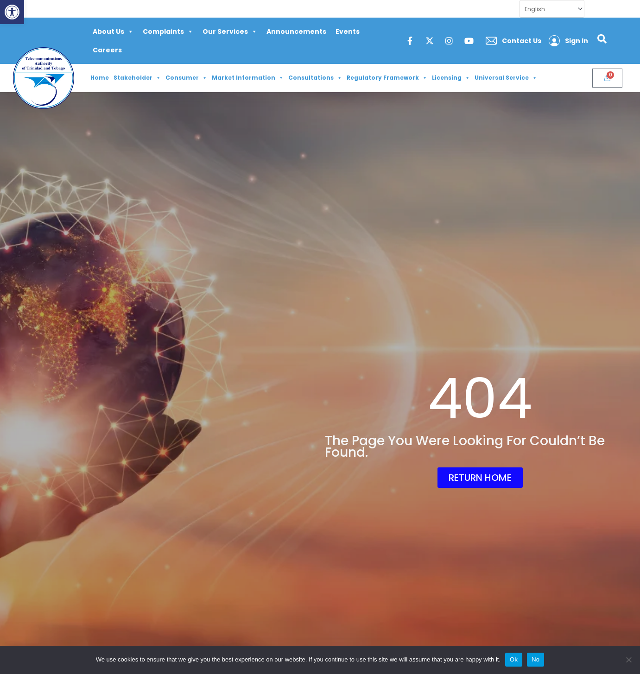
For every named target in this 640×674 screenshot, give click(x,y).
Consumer (186, 78)
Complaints (168, 31)
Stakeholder (137, 78)
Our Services (230, 31)
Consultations (315, 78)
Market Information (248, 78)
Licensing (451, 78)
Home (99, 78)
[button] (12, 12)
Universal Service (506, 78)
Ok (514, 659)
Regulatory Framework (387, 78)
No (535, 659)
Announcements (296, 31)
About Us (113, 31)
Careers (107, 50)
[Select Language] (552, 9)
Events (348, 31)
